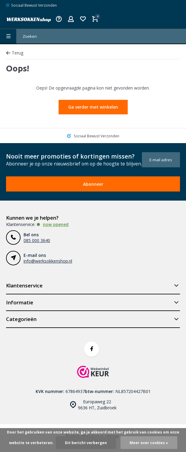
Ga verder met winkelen (93, 107)
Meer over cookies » (149, 442)
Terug (14, 53)
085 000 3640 (37, 240)
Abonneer (93, 184)
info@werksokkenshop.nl (48, 261)
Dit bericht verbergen (86, 442)
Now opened (56, 224)
